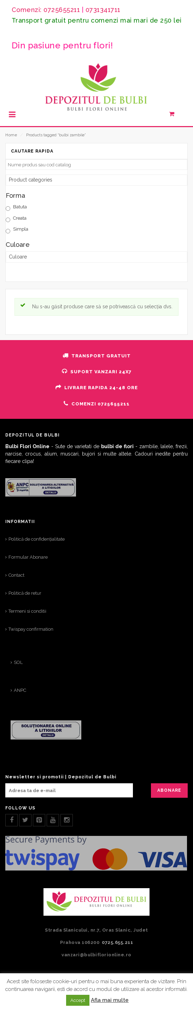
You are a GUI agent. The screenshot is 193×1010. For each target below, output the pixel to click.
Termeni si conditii (27, 611)
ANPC (20, 690)
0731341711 (103, 9)
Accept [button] (77, 1000)
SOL (18, 662)
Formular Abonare (28, 557)
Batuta (20, 206)
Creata (20, 218)
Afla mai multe (110, 1000)
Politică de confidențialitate (36, 539)
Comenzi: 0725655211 (46, 9)
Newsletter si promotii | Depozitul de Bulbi (60, 776)
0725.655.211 (117, 942)
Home (11, 135)
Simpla (20, 229)
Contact (16, 575)
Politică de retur (24, 593)
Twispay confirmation (30, 629)
